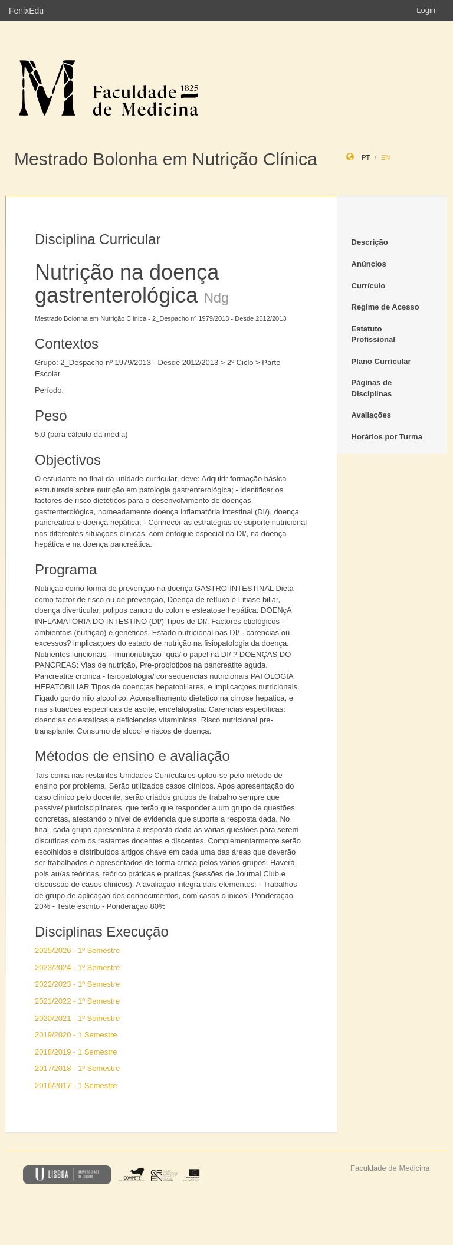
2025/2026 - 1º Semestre (77, 950)
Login (425, 10)
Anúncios (369, 263)
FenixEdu (26, 10)
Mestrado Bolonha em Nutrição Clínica (165, 159)
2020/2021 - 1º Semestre (77, 1018)
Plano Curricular (381, 361)
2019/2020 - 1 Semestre (76, 1034)
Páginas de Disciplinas (372, 388)
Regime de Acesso (385, 307)
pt (366, 157)
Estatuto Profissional (373, 334)
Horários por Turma (387, 436)
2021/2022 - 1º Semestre (77, 1001)
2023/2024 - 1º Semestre (77, 967)
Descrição (370, 242)
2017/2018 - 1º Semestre (77, 1068)
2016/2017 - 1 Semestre (76, 1085)
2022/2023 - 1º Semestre (77, 984)
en (385, 157)
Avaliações (371, 414)
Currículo (369, 285)
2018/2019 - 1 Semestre (76, 1051)
